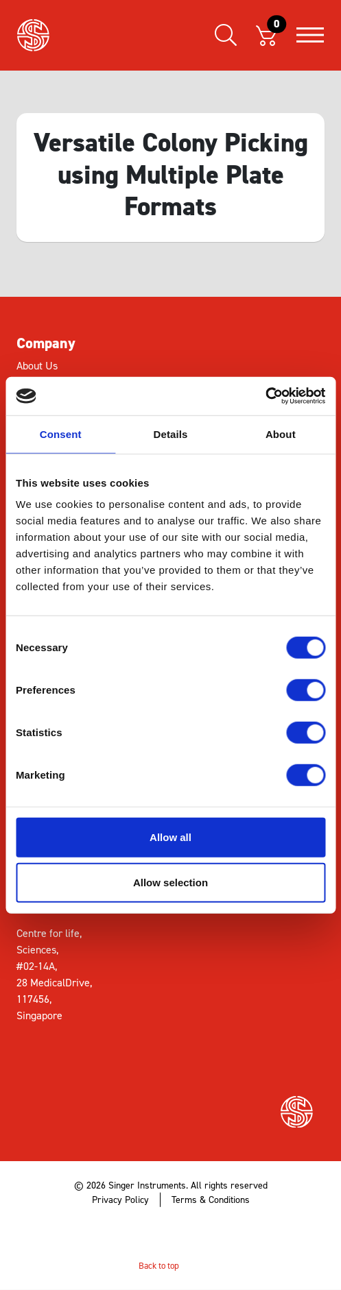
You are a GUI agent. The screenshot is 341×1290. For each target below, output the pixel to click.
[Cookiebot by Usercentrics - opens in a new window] (265, 396)
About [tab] (281, 433)
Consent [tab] (61, 433)
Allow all (170, 837)
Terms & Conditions (211, 1199)
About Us (37, 365)
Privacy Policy (120, 1199)
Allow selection (170, 882)
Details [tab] (171, 433)
